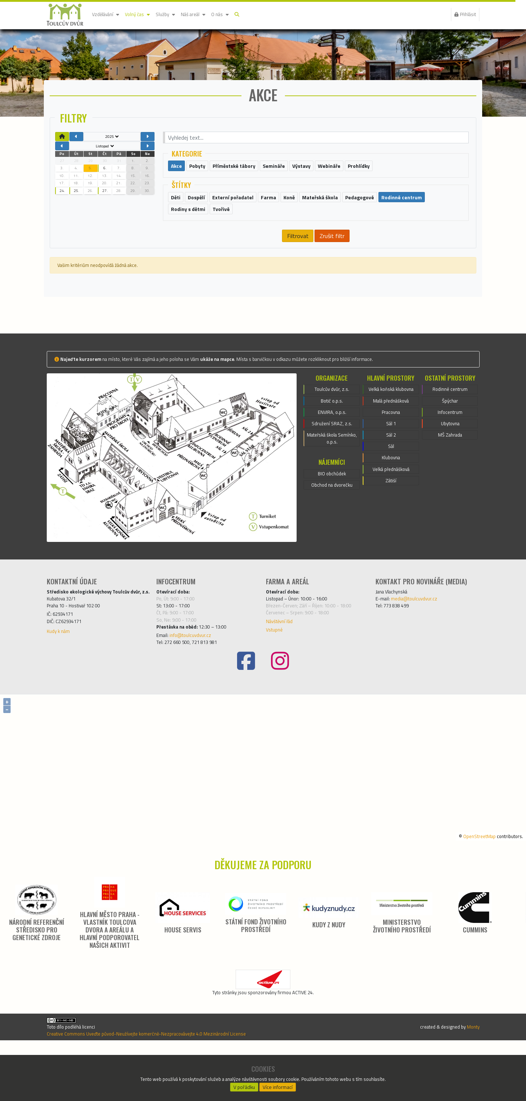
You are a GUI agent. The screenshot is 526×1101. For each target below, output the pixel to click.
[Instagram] (280, 705)
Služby (177, 14)
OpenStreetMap (469, 880)
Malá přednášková (391, 442)
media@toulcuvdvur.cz (421, 632)
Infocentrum (450, 447)
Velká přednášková (391, 521)
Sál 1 (391, 469)
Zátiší (391, 535)
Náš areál (208, 14)
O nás (239, 14)
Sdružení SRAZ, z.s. (332, 460)
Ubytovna (450, 460)
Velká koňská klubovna (391, 425)
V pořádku (244, 1085)
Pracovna (390, 456)
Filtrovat (297, 263)
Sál (390, 495)
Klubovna (391, 508)
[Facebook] (246, 705)
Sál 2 (391, 482)
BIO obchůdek (332, 516)
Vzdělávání (108, 14)
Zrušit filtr (332, 263)
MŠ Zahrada (450, 473)
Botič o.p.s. (332, 434)
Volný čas (145, 14)
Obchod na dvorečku (332, 529)
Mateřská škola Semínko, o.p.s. (332, 478)
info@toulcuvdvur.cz (197, 677)
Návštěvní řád (283, 660)
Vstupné (276, 670)
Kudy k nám (61, 680)
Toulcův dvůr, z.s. (332, 420)
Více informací (278, 1085)
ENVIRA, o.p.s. (332, 447)
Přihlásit (462, 14)
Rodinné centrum (450, 420)
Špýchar (450, 434)
